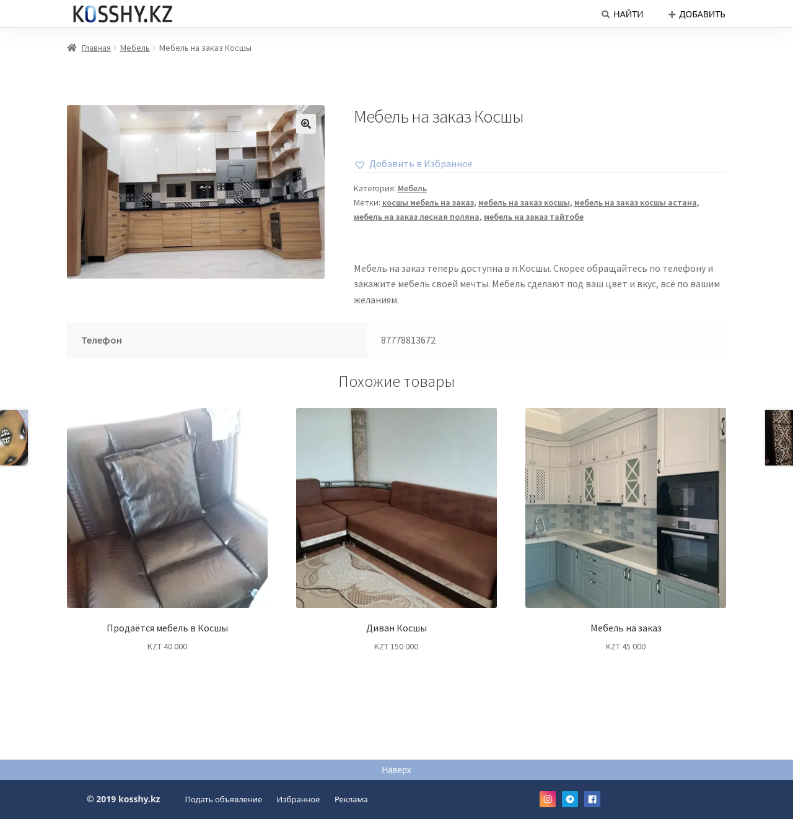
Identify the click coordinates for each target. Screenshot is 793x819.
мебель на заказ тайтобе (534, 216)
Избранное (298, 799)
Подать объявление (224, 799)
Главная (96, 47)
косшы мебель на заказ (428, 202)
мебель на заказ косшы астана (635, 202)
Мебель (135, 47)
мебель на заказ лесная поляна (417, 216)
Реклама (351, 799)
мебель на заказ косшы (524, 202)
